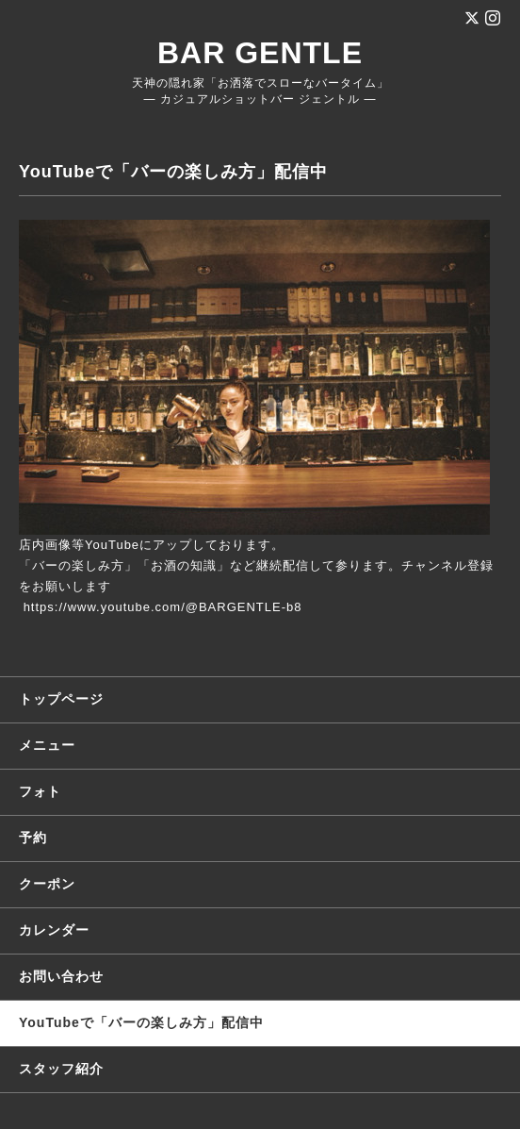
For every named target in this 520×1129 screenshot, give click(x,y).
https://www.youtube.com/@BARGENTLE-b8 (163, 607)
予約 (33, 837)
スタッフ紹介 (61, 1068)
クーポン (47, 883)
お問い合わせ (61, 976)
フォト (40, 791)
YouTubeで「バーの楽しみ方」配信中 (141, 1022)
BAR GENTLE (260, 53)
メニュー (47, 745)
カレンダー (54, 930)
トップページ (61, 698)
